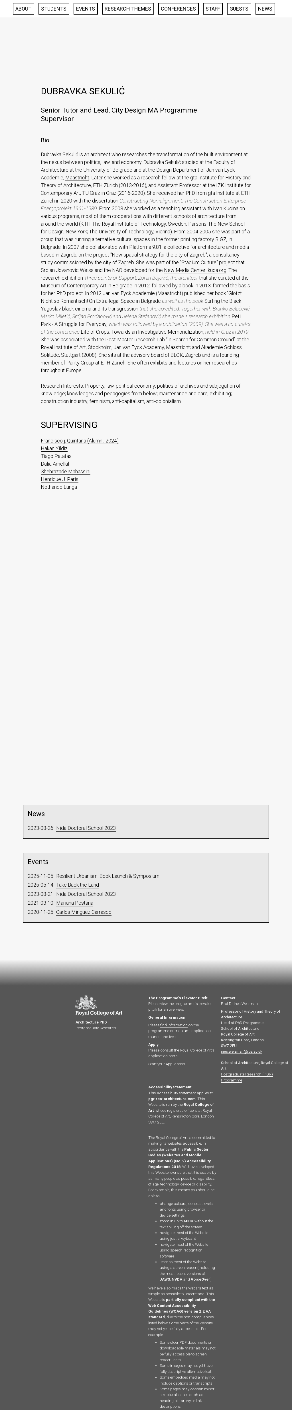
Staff (213, 9)
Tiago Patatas (56, 456)
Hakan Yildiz (54, 448)
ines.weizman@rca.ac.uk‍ (241, 1051)
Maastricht (77, 178)
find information (174, 1025)
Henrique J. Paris (59, 479)
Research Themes (128, 9)
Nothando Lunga (59, 487)
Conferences (178, 9)
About (23, 9)
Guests (239, 9)
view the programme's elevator (186, 1003)
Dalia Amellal (55, 464)
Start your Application (166, 1063)
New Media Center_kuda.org (195, 270)
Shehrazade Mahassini (65, 471)
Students (53, 9)
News (265, 9)
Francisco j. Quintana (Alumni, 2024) (80, 441)
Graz (111, 193)
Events (85, 9)
